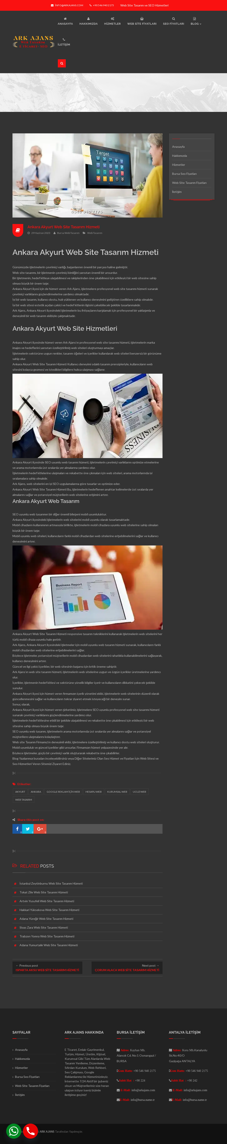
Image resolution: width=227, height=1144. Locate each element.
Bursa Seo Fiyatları (184, 173)
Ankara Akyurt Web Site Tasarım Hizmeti (64, 227)
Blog (15, 758)
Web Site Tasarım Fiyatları (189, 182)
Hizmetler (178, 164)
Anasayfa (178, 146)
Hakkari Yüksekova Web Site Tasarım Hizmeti (49, 910)
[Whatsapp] (13, 1131)
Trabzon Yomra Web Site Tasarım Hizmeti (47, 936)
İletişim (177, 191)
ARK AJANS (47, 1131)
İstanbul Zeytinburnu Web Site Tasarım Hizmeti (51, 883)
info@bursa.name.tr (143, 1099)
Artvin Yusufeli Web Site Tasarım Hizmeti (47, 901)
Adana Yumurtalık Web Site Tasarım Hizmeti (49, 945)
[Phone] (30, 1131)
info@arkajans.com (67, 5)
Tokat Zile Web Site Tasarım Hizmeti (44, 892)
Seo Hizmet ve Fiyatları (119, 758)
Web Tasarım (94, 232)
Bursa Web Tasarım (68, 232)
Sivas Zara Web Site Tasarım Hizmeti (44, 927)
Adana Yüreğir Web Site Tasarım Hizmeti (46, 918)
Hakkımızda (179, 155)
